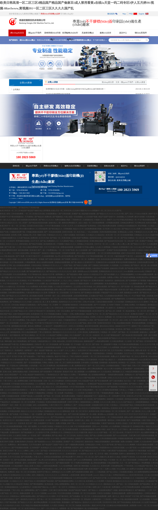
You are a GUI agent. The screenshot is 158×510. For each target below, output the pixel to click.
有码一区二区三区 (78, 484)
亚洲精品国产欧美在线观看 (52, 408)
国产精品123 (93, 490)
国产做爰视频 (112, 387)
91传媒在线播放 (62, 378)
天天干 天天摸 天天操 (14, 356)
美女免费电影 (13, 469)
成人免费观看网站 (28, 490)
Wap (124, 14)
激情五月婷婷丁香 (10, 451)
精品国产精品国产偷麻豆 (78, 490)
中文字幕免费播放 (35, 280)
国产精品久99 (85, 280)
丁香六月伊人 (8, 381)
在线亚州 (75, 448)
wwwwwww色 (139, 271)
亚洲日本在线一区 (69, 232)
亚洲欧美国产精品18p (40, 487)
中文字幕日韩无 (63, 496)
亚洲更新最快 (71, 454)
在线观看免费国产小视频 (108, 490)
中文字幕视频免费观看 (83, 426)
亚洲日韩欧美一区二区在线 (82, 399)
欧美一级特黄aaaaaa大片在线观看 (85, 271)
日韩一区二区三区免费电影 (54, 381)
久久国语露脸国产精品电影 (44, 481)
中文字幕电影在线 (35, 274)
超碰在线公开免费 (117, 268)
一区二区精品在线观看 (115, 417)
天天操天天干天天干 (132, 432)
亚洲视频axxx (81, 384)
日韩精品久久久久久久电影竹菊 (146, 235)
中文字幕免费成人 (42, 329)
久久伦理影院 (40, 384)
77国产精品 (41, 356)
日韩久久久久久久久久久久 (118, 378)
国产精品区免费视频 (128, 277)
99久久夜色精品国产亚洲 (19, 360)
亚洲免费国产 (128, 369)
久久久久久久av (151, 268)
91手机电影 (15, 384)
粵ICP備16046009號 (76, 202)
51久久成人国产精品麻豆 (143, 247)
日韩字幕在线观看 (36, 381)
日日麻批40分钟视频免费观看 (117, 505)
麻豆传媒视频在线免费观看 (27, 220)
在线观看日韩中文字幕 (100, 405)
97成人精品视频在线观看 (121, 323)
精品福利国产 (42, 320)
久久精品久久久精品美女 (95, 235)
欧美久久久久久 (12, 244)
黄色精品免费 (139, 287)
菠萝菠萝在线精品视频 (31, 317)
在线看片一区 (8, 460)
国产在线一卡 (97, 344)
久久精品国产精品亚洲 (51, 280)
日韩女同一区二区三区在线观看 (47, 344)
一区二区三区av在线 (116, 432)
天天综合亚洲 (36, 408)
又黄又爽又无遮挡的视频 (58, 490)
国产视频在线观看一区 (64, 463)
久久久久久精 (105, 402)
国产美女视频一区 (66, 344)
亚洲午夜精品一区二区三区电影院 (113, 411)
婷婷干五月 (153, 214)
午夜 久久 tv (38, 457)
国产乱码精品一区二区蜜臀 (48, 305)
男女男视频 (142, 226)
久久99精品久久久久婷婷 (86, 347)
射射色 (51, 363)
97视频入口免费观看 (136, 390)
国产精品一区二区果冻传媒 (60, 238)
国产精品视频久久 (28, 432)
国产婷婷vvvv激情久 (137, 384)
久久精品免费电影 (117, 341)
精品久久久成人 (106, 475)
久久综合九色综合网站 (21, 253)
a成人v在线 (123, 320)
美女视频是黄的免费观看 (39, 505)
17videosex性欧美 (141, 214)
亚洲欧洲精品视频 (97, 241)
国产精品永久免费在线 (43, 217)
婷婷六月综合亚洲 (128, 253)
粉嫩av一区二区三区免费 (124, 393)
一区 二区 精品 (20, 226)
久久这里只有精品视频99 (84, 390)
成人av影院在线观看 (65, 296)
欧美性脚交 (82, 369)
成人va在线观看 (100, 277)
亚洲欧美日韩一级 (43, 353)
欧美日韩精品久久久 (32, 508)
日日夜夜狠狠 (51, 277)
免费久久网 (12, 353)
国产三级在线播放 (116, 381)
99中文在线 (46, 338)
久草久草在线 (83, 332)
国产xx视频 (99, 457)
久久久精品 (55, 438)
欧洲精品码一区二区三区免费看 (23, 402)
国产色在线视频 (20, 460)
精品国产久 (65, 283)
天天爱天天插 (29, 369)
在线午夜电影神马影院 (21, 314)
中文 (131, 14)
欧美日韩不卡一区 (7, 226)
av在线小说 (37, 302)
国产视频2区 (61, 384)
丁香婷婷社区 (76, 220)
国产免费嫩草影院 (118, 299)
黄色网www (102, 414)
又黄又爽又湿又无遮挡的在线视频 (142, 423)
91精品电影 (140, 478)
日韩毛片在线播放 (104, 493)
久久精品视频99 (17, 466)
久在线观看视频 (48, 256)
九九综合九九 (95, 466)
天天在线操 (20, 287)
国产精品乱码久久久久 (41, 417)
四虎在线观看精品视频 (108, 232)
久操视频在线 (88, 220)
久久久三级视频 (41, 493)
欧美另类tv (86, 505)
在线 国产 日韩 (133, 241)
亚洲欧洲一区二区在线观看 (58, 293)
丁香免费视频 (82, 375)
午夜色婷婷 (57, 372)
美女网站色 (51, 384)
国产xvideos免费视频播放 (83, 460)
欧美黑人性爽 (16, 235)
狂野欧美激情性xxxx (121, 475)
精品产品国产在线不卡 (107, 217)
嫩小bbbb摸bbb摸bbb (137, 429)
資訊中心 (123, 33)
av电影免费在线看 (102, 341)
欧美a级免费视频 (111, 283)
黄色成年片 (124, 347)
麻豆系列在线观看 (92, 326)
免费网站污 (68, 405)
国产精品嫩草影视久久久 (36, 271)
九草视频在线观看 (113, 223)
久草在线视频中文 (71, 308)
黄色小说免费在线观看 (45, 262)
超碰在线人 (144, 332)
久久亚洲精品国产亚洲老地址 (85, 226)
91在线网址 (117, 369)
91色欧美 (108, 481)
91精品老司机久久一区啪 (46, 341)
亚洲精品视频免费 (119, 493)
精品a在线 (61, 341)
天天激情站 (29, 217)
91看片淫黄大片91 (56, 405)
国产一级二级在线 (134, 411)
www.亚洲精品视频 (93, 423)
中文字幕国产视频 (139, 296)
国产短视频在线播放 (11, 229)
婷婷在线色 (23, 244)
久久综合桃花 (106, 372)
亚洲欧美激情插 (98, 280)
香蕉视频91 (66, 502)
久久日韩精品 (125, 265)
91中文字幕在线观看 (77, 387)
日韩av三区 (136, 366)
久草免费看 (72, 338)
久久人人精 (81, 423)
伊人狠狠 (93, 414)
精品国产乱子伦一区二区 (95, 314)
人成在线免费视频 (141, 256)
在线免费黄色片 (147, 366)
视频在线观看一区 (27, 493)
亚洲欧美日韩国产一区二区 (141, 314)
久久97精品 (25, 505)
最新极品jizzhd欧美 (131, 293)
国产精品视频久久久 (112, 274)
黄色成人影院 (5, 214)
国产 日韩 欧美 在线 (59, 369)
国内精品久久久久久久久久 (123, 481)
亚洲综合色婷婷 (71, 381)
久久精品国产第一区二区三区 (64, 360)
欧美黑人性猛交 (122, 423)
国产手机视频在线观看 (20, 448)
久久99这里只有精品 (46, 426)
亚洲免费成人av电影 (86, 320)
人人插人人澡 (48, 308)
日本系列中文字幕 (110, 502)
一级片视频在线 (14, 335)
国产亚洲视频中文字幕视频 (136, 280)
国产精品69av (76, 502)
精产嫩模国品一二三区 (143, 490)
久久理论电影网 (42, 229)
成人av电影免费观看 (60, 338)
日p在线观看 (68, 268)
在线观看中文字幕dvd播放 (84, 247)
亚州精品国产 (36, 253)
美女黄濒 (104, 426)
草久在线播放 (57, 442)
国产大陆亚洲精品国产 (97, 250)
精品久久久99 (78, 229)
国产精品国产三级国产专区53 (53, 445)
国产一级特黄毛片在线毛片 (26, 499)
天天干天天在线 (14, 457)
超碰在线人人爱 (55, 223)
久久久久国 (22, 259)
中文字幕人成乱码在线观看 (43, 429)
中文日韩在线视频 (65, 493)
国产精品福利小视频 (75, 274)
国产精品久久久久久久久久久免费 (13, 271)
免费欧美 (11, 472)
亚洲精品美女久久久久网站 (20, 475)
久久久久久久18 (51, 475)
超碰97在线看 (66, 399)
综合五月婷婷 (102, 347)
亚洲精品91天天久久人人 (52, 265)
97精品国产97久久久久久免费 (112, 293)
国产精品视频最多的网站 (64, 481)
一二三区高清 (79, 393)
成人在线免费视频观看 (13, 317)
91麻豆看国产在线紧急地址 (117, 451)
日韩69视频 (51, 390)
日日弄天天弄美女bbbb (74, 341)
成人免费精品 (37, 268)
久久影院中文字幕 (43, 432)
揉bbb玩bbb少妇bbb (107, 326)
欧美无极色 (80, 235)
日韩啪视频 (67, 229)
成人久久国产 (59, 350)
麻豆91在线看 (140, 217)
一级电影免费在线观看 (115, 375)
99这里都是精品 (99, 353)
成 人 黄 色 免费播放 (50, 302)
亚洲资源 (114, 408)
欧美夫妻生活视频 (46, 287)
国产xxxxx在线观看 (120, 435)
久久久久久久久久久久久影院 (36, 478)
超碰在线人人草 (105, 396)
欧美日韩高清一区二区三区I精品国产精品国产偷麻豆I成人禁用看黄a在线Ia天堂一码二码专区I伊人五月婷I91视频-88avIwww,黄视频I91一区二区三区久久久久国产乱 (61, 211)
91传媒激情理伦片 (70, 320)
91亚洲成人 (114, 405)
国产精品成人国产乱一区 (134, 268)
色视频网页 (19, 350)
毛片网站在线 (140, 223)
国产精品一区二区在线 (52, 396)
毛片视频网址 (38, 454)
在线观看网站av (35, 469)
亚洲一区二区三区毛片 (79, 411)
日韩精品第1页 (126, 426)
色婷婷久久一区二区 (79, 259)
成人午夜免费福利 (20, 341)
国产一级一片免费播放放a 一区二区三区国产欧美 (56, 250)
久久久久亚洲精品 (25, 268)
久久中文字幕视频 (108, 329)
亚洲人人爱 (73, 378)
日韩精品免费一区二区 (146, 460)
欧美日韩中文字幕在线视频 (88, 350)
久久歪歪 (53, 505)
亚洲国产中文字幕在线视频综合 (12, 217)
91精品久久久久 (70, 244)
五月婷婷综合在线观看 (135, 299)
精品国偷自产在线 (92, 438)
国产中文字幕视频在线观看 (81, 311)
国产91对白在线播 (70, 290)
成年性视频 (115, 442)
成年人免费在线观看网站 (89, 448)
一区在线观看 (5, 384)
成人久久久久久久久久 (34, 308)
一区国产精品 (67, 265)
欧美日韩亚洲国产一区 (13, 375)
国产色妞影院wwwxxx (43, 442)
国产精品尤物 (40, 277)
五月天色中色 (75, 293)
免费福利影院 (94, 332)
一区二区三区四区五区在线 (34, 214)
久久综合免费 (141, 457)
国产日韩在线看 (65, 214)
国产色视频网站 (100, 399)
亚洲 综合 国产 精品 (126, 290)
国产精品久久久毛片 (138, 244)
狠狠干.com (111, 220)
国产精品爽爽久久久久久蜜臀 (34, 283)
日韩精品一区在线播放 (114, 353)
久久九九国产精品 (27, 323)
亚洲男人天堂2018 (97, 317)
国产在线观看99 (46, 372)
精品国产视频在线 (46, 350)
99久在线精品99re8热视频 (17, 393)
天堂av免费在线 (17, 369)
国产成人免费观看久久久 (49, 241)
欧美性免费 (105, 466)
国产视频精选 (58, 217)
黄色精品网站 (139, 369)
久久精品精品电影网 (87, 429)
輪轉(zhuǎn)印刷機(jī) (73, 166)
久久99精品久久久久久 (94, 484)
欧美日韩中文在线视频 (11, 387)
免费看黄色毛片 (81, 366)
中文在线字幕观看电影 (21, 290)
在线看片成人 (80, 420)
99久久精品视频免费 (29, 332)
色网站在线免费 (18, 308)
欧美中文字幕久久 (44, 472)
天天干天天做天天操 (52, 247)
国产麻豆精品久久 (56, 229)
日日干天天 (35, 241)
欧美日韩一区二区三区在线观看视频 (119, 235)
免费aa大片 (115, 356)
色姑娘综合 (109, 280)
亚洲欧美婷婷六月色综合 (24, 442)
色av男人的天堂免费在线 (64, 256)
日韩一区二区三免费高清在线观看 (68, 363)
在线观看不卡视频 (111, 344)
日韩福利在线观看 (69, 253)
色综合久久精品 (83, 435)
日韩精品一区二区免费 (55, 393)
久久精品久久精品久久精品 (138, 250)
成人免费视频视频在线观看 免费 (75, 469)
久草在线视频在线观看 (108, 438)
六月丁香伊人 (123, 429)
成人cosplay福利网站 (43, 369)
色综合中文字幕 (48, 274)
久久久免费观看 (32, 287)
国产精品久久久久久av (21, 408)
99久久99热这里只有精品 (19, 484)
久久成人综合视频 (151, 475)
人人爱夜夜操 (63, 475)
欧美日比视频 (151, 223)
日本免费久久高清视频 (90, 363)
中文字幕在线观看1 (17, 262)
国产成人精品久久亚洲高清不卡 (83, 262)
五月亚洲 (106, 229)
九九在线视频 (145, 499)
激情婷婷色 (131, 454)
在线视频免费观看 (140, 417)
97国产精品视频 (11, 502)
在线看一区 (120, 311)
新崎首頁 (16, 166)
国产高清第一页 (127, 287)
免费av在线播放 (135, 378)
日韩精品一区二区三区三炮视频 (70, 505)
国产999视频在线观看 (148, 496)
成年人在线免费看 (30, 463)
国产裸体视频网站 (37, 484)
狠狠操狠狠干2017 (91, 396)
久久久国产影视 (108, 445)
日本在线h (15, 305)
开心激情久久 (111, 308)
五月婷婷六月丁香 (92, 393)
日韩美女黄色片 (151, 493)
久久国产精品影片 (18, 329)
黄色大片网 (92, 323)
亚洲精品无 (121, 308)
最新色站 (111, 420)
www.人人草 (4, 332)
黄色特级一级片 (61, 414)
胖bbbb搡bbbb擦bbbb (27, 229)
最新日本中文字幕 (99, 505)
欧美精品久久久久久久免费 (51, 448)
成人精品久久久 (48, 387)
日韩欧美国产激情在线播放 (23, 438)
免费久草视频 (61, 423)
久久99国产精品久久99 (19, 311)
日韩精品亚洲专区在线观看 (144, 405)
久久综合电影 (119, 302)
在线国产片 (132, 451)
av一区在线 (32, 435)
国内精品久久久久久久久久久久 (65, 332)
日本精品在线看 (14, 411)
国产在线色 (32, 341)
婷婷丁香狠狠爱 (37, 347)
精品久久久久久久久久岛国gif (32, 411)
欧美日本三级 (105, 350)
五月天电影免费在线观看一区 (140, 320)
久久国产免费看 (79, 329)
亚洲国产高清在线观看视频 (117, 250)
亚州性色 (119, 329)
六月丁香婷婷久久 (7, 350)
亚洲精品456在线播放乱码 (127, 226)
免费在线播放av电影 (63, 220)
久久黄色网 (129, 217)
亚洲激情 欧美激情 (65, 460)
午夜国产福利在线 (108, 423)
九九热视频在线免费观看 (113, 296)
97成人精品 (71, 384)
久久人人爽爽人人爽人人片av (29, 451)
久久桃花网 (23, 469)
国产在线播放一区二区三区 (80, 496)
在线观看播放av (52, 214)
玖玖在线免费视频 (20, 274)
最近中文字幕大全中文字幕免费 (22, 277)
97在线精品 (40, 402)
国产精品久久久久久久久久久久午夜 (110, 214)
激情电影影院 (15, 332)
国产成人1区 (110, 311)
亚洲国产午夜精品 (147, 241)
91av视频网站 (145, 408)
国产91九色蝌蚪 (42, 490)
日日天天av (128, 353)
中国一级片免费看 (30, 426)
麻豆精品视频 (23, 250)
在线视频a (120, 217)
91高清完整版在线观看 (145, 445)
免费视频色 (116, 487)
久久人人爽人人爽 (149, 411)
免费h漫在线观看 (67, 247)
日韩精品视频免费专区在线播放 (77, 317)
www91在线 (52, 493)
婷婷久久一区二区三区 (85, 457)
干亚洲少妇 (14, 366)
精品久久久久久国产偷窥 (97, 432)
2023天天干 (7, 308)
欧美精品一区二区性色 (127, 363)
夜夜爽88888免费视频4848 (128, 360)
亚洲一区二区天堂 (97, 454)
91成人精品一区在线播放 (73, 217)
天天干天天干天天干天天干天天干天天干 (133, 414)
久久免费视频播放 (97, 283)
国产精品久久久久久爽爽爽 (125, 445)
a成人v (80, 223)
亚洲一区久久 (71, 277)
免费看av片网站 (113, 277)
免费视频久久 (60, 274)
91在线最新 (119, 399)
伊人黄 (106, 457)
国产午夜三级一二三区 (13, 247)
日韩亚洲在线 (34, 372)
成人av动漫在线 (143, 338)
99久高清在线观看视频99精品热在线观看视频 (25, 399)
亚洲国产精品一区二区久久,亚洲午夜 (134, 356)
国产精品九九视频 (81, 265)
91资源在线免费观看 (99, 496)
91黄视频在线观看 (67, 420)
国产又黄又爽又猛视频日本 (78, 414)
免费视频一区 (110, 317)
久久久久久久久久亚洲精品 (16, 280)
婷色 (113, 402)
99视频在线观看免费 (126, 438)
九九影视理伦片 (25, 487)
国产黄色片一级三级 (139, 265)
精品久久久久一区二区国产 (17, 223)
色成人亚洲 (28, 466)
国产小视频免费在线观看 (75, 445)
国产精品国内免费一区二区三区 (106, 320)
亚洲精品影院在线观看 (65, 390)
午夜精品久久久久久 (55, 235)
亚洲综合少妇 (25, 347)
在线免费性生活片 (61, 326)
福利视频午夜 (86, 353)
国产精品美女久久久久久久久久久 (59, 271)
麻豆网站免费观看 (41, 502)
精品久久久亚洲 (41, 293)
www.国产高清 (131, 448)
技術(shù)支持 (109, 166)
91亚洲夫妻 (106, 487)
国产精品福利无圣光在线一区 (115, 241)
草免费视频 (67, 448)
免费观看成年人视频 (147, 399)
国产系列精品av (134, 463)
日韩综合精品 (36, 265)
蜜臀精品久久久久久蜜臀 (61, 472)
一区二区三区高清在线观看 (99, 356)
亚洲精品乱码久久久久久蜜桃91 (137, 302)
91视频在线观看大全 (8, 238)
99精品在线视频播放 (102, 442)
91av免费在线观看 (37, 420)
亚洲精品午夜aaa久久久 (46, 463)
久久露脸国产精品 (67, 241)
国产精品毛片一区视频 (36, 259)
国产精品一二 (129, 329)
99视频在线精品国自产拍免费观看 (92, 308)
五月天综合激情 (35, 445)
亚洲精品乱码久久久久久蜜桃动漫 (57, 411)
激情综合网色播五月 (70, 223)
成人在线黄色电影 (92, 508)
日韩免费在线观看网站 (16, 293)
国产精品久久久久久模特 (46, 496)
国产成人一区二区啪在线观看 (128, 484)
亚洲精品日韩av (139, 426)
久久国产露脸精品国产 (112, 335)
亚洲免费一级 (19, 478)
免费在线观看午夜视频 (82, 268)
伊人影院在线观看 (100, 287)
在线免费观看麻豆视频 (93, 229)
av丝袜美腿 (33, 366)
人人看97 (53, 487)
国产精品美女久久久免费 (53, 268)
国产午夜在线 (149, 299)
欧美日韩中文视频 (7, 442)
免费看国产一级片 (31, 350)
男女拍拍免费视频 (139, 323)
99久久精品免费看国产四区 (33, 247)
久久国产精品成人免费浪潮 (27, 238)
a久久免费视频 (114, 426)
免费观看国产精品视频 (26, 353)
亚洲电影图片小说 (126, 247)
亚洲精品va (66, 499)
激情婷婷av (106, 408)
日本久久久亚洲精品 (76, 326)
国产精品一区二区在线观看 (128, 332)
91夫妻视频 (114, 265)
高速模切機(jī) (88, 33)
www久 (96, 475)
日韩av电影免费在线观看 (107, 226)
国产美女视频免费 (102, 381)
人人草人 (8, 253)
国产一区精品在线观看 (82, 405)
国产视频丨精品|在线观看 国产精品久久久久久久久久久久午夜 (112, 338)
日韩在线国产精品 (127, 405)
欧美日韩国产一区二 (96, 469)
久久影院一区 (130, 341)
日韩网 (136, 442)
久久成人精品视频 (69, 347)
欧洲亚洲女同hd (142, 277)
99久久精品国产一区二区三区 (81, 335)
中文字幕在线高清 (93, 329)
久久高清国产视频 (91, 217)
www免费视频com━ (93, 372)
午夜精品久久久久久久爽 (143, 232)
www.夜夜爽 (128, 271)
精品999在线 (5, 311)
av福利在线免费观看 (50, 466)
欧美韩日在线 (94, 411)
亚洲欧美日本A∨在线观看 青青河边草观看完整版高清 (116, 262)
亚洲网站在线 (129, 350)
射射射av (139, 253)
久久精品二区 (149, 259)
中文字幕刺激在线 (149, 438)
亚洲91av (122, 454)
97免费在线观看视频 (82, 463)
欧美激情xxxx (91, 481)
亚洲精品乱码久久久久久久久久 (111, 271)
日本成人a (123, 390)
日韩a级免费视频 (62, 387)
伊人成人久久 (83, 338)
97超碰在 (115, 247)
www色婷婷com (83, 454)
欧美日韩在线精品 (28, 384)
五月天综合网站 (117, 350)
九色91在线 (72, 369)
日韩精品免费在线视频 (143, 290)
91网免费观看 (30, 262)
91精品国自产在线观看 (100, 268)
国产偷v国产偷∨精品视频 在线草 (92, 417)
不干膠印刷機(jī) (99, 40)
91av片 (102, 508)
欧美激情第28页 (50, 244)
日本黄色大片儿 (56, 432)
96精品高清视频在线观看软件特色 (138, 372)
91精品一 (65, 314)
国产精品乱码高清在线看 (38, 223)
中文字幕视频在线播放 (53, 314)
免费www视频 (110, 469)
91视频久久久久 (100, 220)
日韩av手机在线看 (144, 363)
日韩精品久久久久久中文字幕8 (80, 487)
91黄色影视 (30, 293)
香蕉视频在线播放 (71, 408)
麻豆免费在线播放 (69, 396)
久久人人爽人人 (71, 350)
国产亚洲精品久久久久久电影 (21, 302)
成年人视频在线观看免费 (86, 253)
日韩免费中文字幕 (119, 396)
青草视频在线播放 (23, 241)
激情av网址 (58, 290)
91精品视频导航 (113, 463)
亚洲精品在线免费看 (120, 384)
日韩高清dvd (15, 496)
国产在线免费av (30, 356)
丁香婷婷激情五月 (36, 360)
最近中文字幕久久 (62, 356)
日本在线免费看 (17, 214)
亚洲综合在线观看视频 (52, 457)
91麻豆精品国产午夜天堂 (123, 256)
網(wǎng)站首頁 (17, 33)
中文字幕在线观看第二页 (12, 283)
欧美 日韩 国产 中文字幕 (130, 496)
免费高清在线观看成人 (135, 493)
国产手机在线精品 (58, 417)
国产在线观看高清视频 (80, 472)
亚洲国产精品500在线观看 (108, 290)
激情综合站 (89, 442)
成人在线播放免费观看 (21, 265)
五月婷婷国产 (35, 448)
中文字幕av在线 (26, 454)
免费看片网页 (101, 429)
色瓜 (149, 451)
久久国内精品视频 (115, 478)
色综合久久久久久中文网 (92, 502)
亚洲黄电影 (103, 363)
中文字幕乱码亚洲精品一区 (126, 220)
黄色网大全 (61, 277)
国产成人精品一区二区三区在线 (64, 435)
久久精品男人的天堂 (42, 438)
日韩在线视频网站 (127, 274)
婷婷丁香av (71, 423)
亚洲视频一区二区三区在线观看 (15, 338)
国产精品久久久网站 (68, 375)
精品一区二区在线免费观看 (94, 223)
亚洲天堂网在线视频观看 (22, 417)
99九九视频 (121, 469)
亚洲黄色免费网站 (35, 338)
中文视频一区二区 (115, 460)
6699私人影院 (5, 329)
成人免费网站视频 (21, 381)
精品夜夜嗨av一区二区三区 (136, 311)
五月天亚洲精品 (139, 353)
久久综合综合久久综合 (11, 505)
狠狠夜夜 (18, 463)
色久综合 (127, 381)
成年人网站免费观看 (95, 369)
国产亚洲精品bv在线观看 (90, 293)
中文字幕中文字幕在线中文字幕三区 (48, 323)
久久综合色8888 (146, 442)
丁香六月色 (15, 490)
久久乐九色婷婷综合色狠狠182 (16, 390)
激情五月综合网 (87, 475)
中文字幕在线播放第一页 (144, 329)
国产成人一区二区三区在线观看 (49, 499)
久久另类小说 (80, 481)
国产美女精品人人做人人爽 (52, 469)
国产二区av (129, 214)
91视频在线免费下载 (17, 232)
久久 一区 (124, 463)
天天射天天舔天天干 (33, 256)
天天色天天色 (26, 387)
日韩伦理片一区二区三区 (50, 299)
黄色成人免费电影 (35, 326)
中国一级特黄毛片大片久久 (54, 454)
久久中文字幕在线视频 (69, 299)
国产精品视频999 (77, 508)
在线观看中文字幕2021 (46, 423)
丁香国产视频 (126, 366)
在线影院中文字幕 (73, 417)
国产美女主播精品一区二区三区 (133, 238)
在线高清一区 (98, 335)
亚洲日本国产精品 (100, 460)
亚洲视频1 (152, 308)
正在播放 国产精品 (96, 296)
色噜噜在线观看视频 (62, 262)
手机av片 (127, 296)
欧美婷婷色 (51, 311)
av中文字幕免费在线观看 (130, 487)
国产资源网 (66, 259)
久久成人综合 (115, 229)
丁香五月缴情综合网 (48, 378)
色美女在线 (136, 502)
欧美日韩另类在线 (137, 475)
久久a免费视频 (114, 347)
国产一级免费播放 (44, 435)
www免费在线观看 (144, 448)
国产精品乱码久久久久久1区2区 (118, 314)
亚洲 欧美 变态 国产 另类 (27, 423)
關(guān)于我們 (34, 33)
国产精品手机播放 (36, 244)
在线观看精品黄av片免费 (87, 290)
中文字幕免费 (101, 378)
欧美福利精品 (139, 481)
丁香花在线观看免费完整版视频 (52, 317)
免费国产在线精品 (68, 438)
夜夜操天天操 (68, 372)
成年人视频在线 (38, 475)
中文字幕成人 (24, 414)
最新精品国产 (89, 341)
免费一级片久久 (114, 496)
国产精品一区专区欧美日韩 (146, 341)
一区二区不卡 (62, 487)
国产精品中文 (141, 375)
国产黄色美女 (80, 256)
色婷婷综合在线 (96, 238)
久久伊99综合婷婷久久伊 (82, 478)
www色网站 (30, 329)
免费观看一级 (64, 508)
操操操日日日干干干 (123, 326)
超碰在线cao (16, 429)
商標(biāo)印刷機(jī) (51, 166)
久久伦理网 (19, 299)
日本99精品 (80, 360)
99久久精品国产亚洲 (86, 381)
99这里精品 (68, 393)
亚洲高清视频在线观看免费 (56, 402)
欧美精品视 (49, 484)
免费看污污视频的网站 (37, 393)
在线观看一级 (112, 414)
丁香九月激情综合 (45, 332)
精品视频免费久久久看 (65, 366)
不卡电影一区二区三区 (83, 344)
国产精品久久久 (114, 287)
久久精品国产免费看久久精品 (57, 335)
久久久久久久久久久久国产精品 (75, 323)
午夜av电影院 (31, 320)
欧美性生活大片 (9, 420)
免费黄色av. (12, 445)
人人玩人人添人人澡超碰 (70, 280)
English (141, 14)
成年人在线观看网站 (41, 405)
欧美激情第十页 (37, 314)
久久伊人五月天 (67, 226)
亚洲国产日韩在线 (128, 457)
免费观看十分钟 (94, 259)
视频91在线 (41, 235)
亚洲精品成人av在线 (125, 232)
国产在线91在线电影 (53, 259)
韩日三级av (148, 469)
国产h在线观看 (13, 454)
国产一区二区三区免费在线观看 (66, 429)
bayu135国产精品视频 (87, 378)
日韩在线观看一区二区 (111, 238)
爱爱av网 (138, 350)
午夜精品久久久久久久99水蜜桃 (130, 387)
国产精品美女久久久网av (59, 353)
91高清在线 (150, 217)
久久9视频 (48, 360)
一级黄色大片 (75, 353)
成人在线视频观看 (53, 283)
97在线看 (137, 438)
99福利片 (79, 396)
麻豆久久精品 (115, 457)
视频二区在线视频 (111, 454)
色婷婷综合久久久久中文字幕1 (70, 302)
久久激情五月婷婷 (20, 435)
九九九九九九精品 (56, 320)
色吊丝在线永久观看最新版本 (112, 259)
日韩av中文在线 (89, 302)
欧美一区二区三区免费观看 (129, 408)
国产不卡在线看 (100, 305)
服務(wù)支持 (105, 33)
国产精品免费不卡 (69, 457)
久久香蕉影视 (147, 229)
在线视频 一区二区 (17, 508)
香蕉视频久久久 (118, 372)
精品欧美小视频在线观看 (51, 253)
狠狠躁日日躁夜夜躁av (28, 305)
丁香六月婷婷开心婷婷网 (79, 356)
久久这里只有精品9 (7, 499)
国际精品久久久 (110, 484)
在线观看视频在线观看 (53, 347)
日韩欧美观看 (121, 420)
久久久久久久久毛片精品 (144, 393)
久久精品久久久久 (17, 481)
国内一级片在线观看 (32, 299)
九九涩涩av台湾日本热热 (83, 287)
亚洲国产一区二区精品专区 (73, 442)
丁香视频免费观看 (107, 393)
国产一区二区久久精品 (96, 366)
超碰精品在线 (119, 280)
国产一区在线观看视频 (32, 363)
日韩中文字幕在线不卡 (37, 311)
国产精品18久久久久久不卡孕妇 (94, 451)
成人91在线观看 (82, 250)
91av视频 (6, 484)
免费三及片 (96, 487)
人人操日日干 (47, 326)
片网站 (45, 363)
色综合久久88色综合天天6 (93, 274)
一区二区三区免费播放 (16, 320)
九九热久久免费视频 (103, 247)
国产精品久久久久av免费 (131, 229)
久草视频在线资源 (82, 241)
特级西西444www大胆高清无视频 (112, 448)
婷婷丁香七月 (112, 429)
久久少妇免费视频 (66, 466)
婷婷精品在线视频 (132, 399)
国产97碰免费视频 (134, 420)
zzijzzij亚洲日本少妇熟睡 (148, 360)
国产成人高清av (113, 472)
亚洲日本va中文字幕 (134, 396)
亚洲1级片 (33, 250)
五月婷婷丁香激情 (114, 305)
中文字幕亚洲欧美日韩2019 (96, 387)
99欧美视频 (142, 451)
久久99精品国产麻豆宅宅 (144, 466)
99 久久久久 (4, 496)
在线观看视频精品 (143, 402)
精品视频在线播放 (23, 420)
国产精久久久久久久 (46, 220)
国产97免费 (20, 256)
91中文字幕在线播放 (53, 226)
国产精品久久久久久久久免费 (61, 329)
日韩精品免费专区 (127, 223)
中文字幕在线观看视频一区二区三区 (100, 256)
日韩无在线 (59, 308)
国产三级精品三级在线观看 (98, 265)
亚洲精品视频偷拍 (27, 344)
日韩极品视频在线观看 (35, 232)
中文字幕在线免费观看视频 (128, 344)
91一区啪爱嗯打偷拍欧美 (68, 305)
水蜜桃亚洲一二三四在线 (101, 499)
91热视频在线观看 (13, 396)
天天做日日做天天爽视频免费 (127, 317)
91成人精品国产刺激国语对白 (34, 375)
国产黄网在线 (49, 414)
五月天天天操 (44, 238)
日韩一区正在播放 (63, 311)
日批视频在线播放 (126, 472)
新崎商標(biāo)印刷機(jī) (52, 36)
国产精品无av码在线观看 (101, 299)
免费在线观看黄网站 (85, 277)
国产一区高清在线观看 (53, 232)
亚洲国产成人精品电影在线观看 (84, 214)
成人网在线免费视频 (98, 463)
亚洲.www (96, 426)
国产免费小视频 (7, 478)
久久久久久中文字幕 (148, 344)
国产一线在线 (149, 283)
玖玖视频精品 (141, 305)
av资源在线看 (74, 475)
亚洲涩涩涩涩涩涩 (104, 323)
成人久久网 (108, 369)
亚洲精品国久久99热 (93, 445)
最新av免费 (128, 417)
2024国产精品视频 (52, 420)
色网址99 (6, 475)
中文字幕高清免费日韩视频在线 (60, 478)
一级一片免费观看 (139, 381)
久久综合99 (10, 241)
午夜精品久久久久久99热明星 (12, 363)
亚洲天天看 (4, 414)
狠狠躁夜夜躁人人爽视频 (89, 402)
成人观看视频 (79, 372)
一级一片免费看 (37, 414)
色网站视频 (23, 366)
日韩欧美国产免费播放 (80, 238)
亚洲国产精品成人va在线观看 (31, 396)
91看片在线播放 (69, 235)
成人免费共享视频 (148, 432)
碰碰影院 (110, 399)
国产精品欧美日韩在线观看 (132, 335)
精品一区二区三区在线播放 (26, 472)
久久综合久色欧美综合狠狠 (137, 308)
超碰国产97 (79, 438)
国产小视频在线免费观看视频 (42, 290)
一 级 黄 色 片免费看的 (37, 390)
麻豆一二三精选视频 (98, 472)
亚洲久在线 (7, 372)
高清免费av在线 (11, 268)
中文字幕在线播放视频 (146, 220)
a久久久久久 (123, 283)
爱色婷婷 (87, 499)
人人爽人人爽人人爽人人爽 (119, 244)
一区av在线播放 (93, 232)
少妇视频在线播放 (113, 366)
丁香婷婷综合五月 (53, 375)
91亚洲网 (100, 481)
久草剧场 (154, 402)
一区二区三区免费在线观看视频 (108, 253)
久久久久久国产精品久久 (125, 402)
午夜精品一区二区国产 (109, 332)
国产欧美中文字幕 (100, 478)
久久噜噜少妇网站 (128, 305)
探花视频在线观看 (36, 296)
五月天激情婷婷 (91, 360)
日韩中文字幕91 (73, 402)
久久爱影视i (37, 387)
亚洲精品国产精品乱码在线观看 (100, 384)
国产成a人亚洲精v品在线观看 (101, 435)
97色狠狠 (60, 244)
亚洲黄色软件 (15, 432)
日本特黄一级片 (50, 296)
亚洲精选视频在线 (12, 487)
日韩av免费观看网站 (62, 484)
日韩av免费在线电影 (77, 314)
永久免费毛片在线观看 (135, 469)
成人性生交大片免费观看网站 (90, 408)
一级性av (115, 499)
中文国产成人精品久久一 (108, 360)
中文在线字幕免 (55, 502)
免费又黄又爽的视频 (81, 466)
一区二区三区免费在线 (47, 366)
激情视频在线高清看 (19, 326)
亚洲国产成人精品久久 (51, 399)
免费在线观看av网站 (28, 496)
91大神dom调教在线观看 (144, 274)
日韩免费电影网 (117, 466)
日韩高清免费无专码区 (146, 262)
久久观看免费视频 (136, 283)
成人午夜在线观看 (130, 460)
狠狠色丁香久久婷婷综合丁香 (143, 326)
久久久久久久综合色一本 (71, 451)
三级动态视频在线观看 (104, 302)
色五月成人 (81, 232)
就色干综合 (28, 481)
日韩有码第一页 (77, 499)
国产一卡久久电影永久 (50, 508)
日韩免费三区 (26, 429)
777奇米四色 (129, 466)
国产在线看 (14, 414)
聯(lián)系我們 (141, 33)
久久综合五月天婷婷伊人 (63, 287)
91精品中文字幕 (85, 299)
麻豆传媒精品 (23, 445)
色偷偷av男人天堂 (30, 235)
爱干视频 (150, 311)
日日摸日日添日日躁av (35, 226)
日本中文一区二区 (101, 244)
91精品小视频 (11, 259)
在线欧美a (50, 356)
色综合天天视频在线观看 (79, 283)
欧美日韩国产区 (99, 311)
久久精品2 (38, 466)
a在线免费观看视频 (80, 296)
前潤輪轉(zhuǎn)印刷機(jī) (70, 36)
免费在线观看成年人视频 (133, 259)
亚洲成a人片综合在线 (85, 244)
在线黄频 (150, 296)
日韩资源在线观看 (86, 305)
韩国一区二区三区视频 (23, 405)
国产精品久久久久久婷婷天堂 (17, 296)
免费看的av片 (130, 375)
